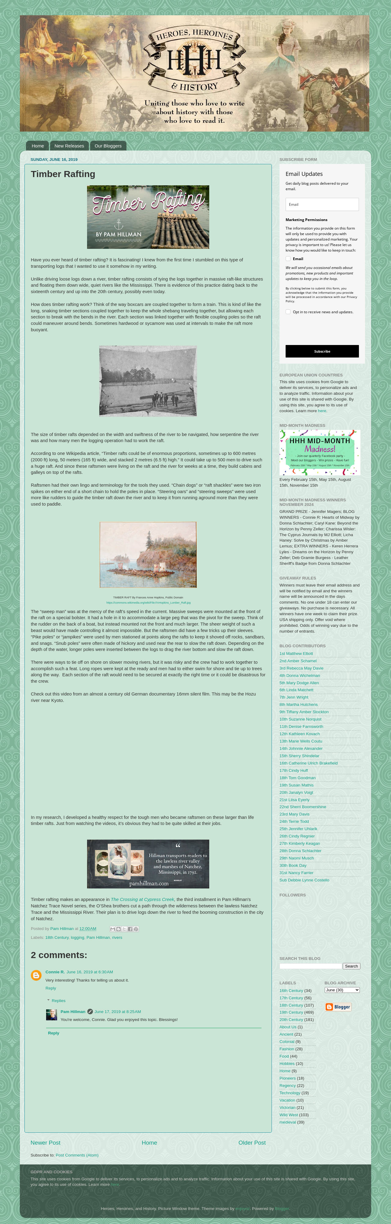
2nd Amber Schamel (298, 661)
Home (38, 145)
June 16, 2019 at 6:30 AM (90, 972)
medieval (288, 1122)
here (322, 411)
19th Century (291, 1012)
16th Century (291, 990)
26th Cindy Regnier (297, 836)
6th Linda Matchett (296, 690)
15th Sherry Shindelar (300, 756)
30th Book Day (293, 865)
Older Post (252, 1142)
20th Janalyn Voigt (296, 792)
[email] (322, 204)
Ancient (286, 1034)
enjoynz (243, 1208)
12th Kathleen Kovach (300, 734)
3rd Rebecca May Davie (301, 668)
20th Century (291, 1019)
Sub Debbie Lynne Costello (304, 880)
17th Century (291, 998)
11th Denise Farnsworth (301, 726)
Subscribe (322, 351)
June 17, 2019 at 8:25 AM (118, 1011)
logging (77, 937)
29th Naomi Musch (297, 858)
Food (284, 1056)
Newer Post (45, 1142)
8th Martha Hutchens (299, 704)
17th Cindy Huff (294, 770)
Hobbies (287, 1063)
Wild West (289, 1115)
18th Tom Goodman (298, 777)
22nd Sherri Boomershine (303, 806)
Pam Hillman (98, 937)
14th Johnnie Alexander (301, 748)
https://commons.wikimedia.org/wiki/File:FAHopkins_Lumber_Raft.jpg (148, 602)
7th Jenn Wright (294, 697)
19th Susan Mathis (297, 785)
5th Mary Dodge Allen (299, 683)
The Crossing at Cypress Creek (142, 899)
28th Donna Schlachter (300, 850)
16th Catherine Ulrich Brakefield (309, 763)
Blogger (282, 1208)
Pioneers (288, 1078)
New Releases (69, 145)
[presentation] (317, 331)
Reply (51, 988)
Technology (290, 1093)
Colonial (287, 1041)
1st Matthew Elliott (296, 653)
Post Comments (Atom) (77, 1155)
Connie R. (55, 972)
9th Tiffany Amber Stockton (304, 712)
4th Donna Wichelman (300, 675)
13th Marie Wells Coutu (301, 741)
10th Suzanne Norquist (300, 719)
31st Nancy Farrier (296, 872)
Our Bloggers (108, 145)
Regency (288, 1085)
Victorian (287, 1107)
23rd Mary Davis (294, 814)
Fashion (287, 1049)
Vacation (287, 1100)
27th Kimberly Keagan (300, 843)
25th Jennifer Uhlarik (298, 828)
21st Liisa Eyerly (294, 799)
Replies (59, 1000)
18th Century (56, 937)
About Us (288, 1027)
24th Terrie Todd (294, 821)
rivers (117, 937)
